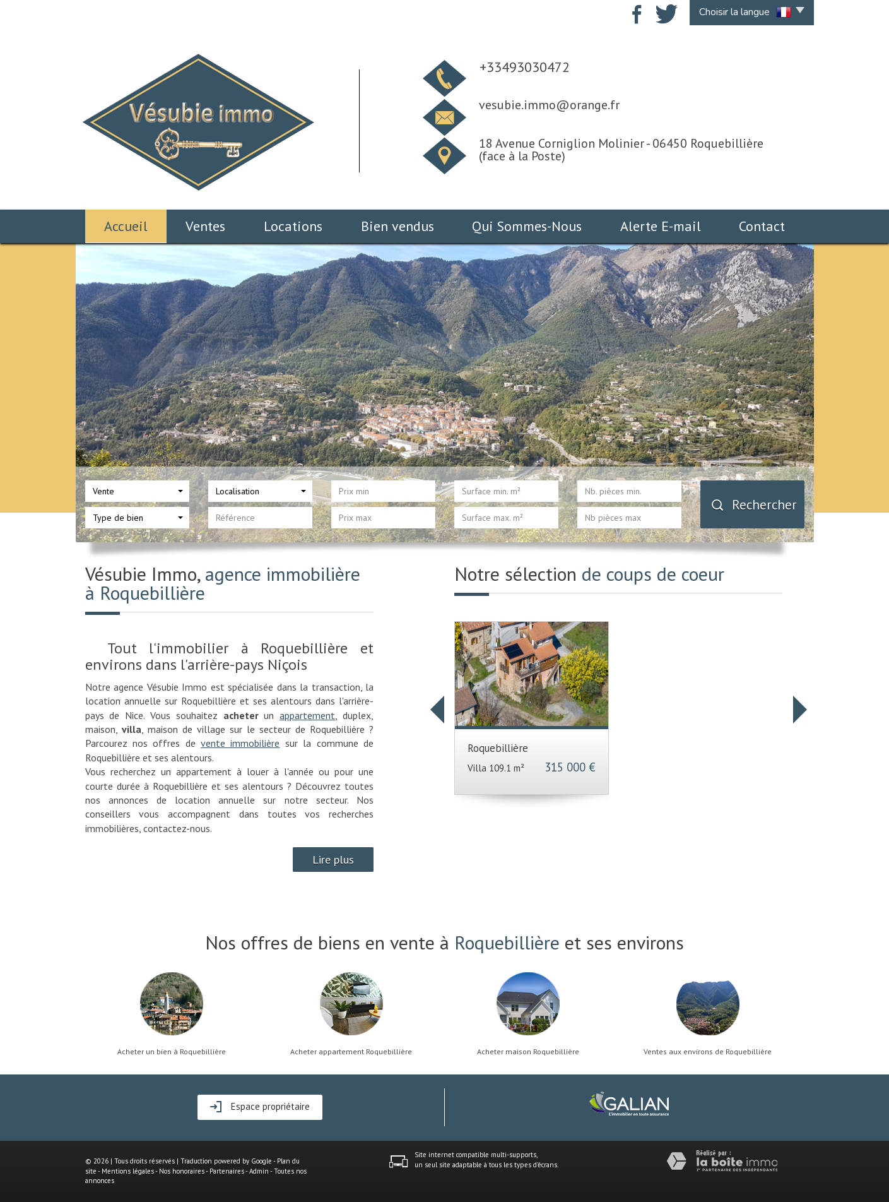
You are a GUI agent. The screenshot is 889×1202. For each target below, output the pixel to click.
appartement (307, 715)
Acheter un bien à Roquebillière (171, 1052)
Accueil (126, 226)
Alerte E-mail (660, 226)
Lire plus (333, 859)
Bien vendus (397, 226)
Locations (293, 226)
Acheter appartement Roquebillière (351, 1052)
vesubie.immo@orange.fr (549, 104)
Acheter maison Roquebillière (528, 1052)
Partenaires (226, 1171)
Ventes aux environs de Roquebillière (708, 1052)
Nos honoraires (181, 1171)
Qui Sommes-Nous (527, 226)
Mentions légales (128, 1171)
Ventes (205, 226)
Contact (762, 226)
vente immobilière (240, 743)
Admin (259, 1171)
